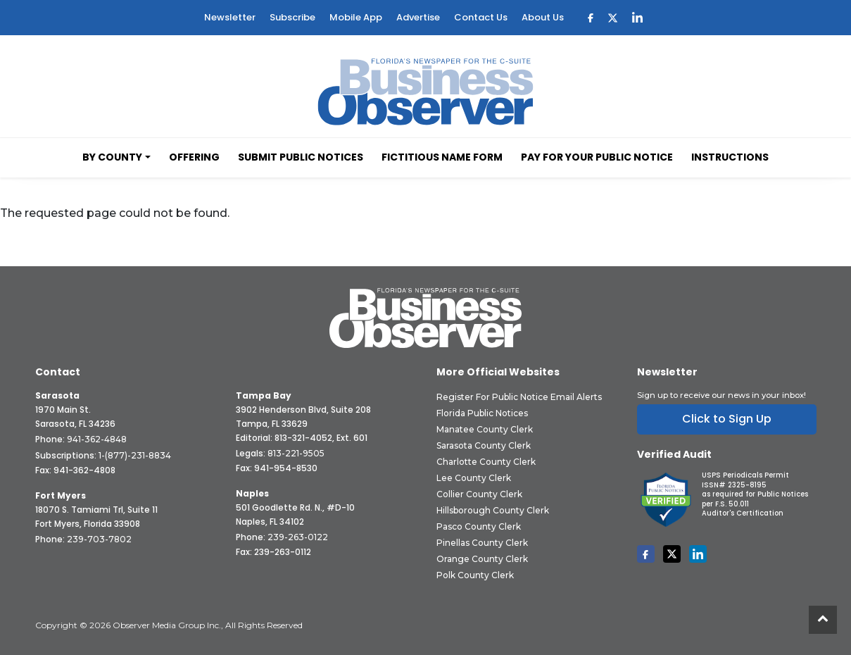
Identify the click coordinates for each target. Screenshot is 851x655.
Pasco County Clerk (478, 526)
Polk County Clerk (475, 575)
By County (112, 157)
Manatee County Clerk (484, 429)
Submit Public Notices (300, 157)
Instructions (730, 157)
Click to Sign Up (726, 419)
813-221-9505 (295, 453)
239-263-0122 (297, 537)
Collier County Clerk (479, 494)
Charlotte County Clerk (486, 461)
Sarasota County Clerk (483, 445)
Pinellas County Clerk (482, 542)
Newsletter (230, 17)
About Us (543, 17)
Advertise (418, 17)
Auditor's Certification (742, 513)
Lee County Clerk (473, 478)
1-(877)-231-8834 (135, 455)
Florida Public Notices (482, 413)
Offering (194, 157)
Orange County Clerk (482, 559)
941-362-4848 (97, 439)
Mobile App (355, 17)
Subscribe (292, 17)
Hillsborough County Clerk (492, 510)
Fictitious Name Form (442, 157)
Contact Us (481, 17)
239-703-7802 (99, 539)
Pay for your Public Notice (597, 157)
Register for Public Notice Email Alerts (519, 397)
